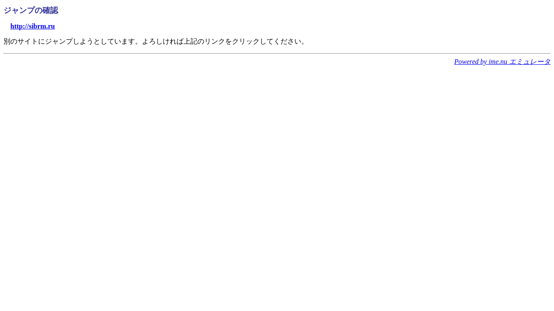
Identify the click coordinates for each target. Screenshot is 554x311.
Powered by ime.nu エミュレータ (502, 61)
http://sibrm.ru (32, 26)
